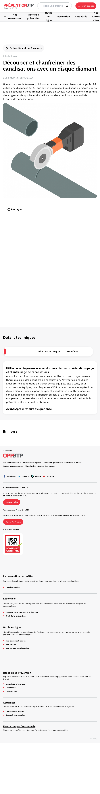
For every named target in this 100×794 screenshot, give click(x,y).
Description (25, 351)
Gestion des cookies (46, 466)
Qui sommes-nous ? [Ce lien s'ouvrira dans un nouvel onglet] (12, 462)
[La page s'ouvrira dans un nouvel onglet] (85, 5)
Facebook (9, 476)
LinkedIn (23, 476)
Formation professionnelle (19, 726)
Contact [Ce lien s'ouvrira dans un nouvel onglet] (77, 462)
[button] (85, 5)
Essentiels (9, 598)
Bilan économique (49, 351)
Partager (14, 209)
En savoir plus (12, 502)
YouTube (48, 476)
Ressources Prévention (17, 672)
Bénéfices (72, 351)
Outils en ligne (12, 627)
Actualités (9, 702)
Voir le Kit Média (13, 522)
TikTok (36, 476)
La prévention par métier (18, 576)
